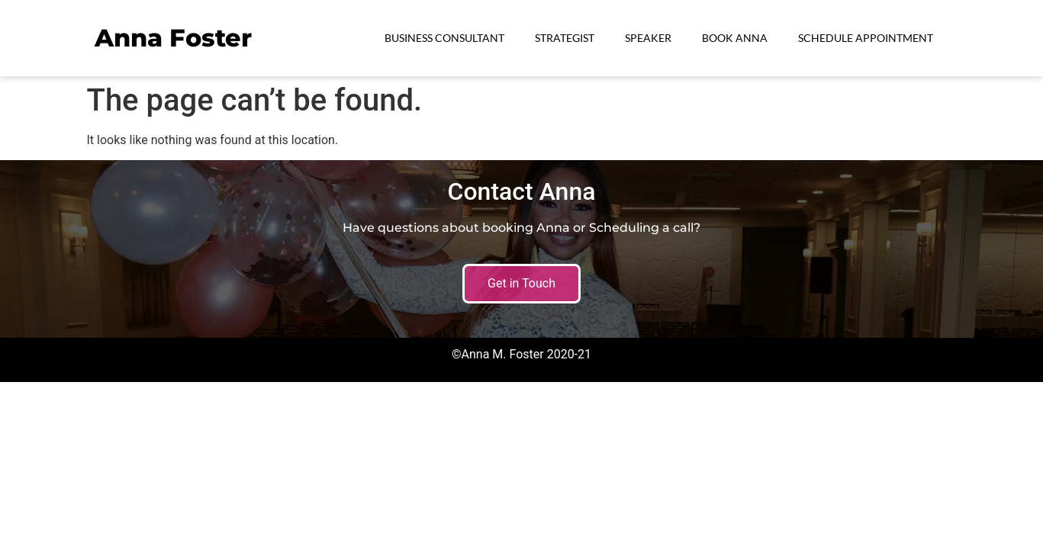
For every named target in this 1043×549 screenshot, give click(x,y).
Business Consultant (444, 37)
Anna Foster (173, 38)
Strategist (564, 37)
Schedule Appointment (865, 37)
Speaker (648, 37)
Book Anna (735, 37)
